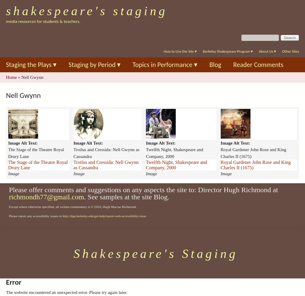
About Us (267, 51)
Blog (215, 65)
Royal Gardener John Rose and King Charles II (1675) (256, 165)
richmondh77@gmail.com (46, 197)
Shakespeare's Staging (86, 11)
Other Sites (290, 51)
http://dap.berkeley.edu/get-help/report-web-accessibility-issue (104, 216)
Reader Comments (258, 65)
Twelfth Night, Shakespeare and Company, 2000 (176, 165)
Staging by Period (95, 65)
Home (11, 77)
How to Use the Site (180, 51)
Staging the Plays (31, 65)
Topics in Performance (165, 65)
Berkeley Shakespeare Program (228, 51)
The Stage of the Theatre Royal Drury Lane (38, 165)
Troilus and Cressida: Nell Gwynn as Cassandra (106, 165)
